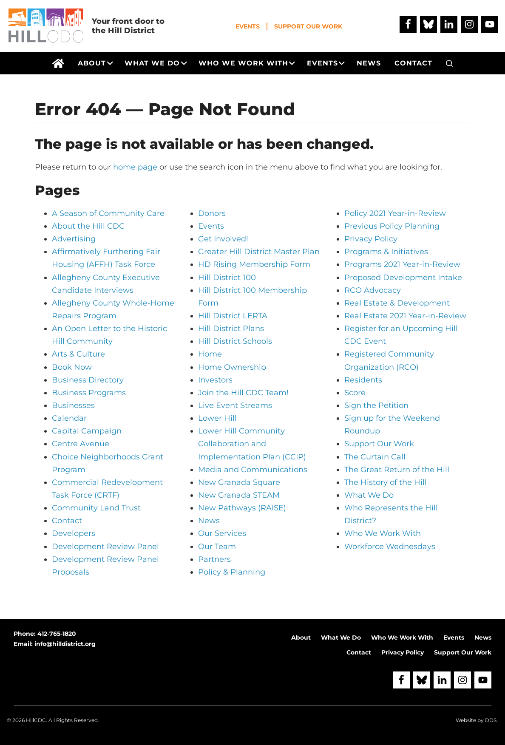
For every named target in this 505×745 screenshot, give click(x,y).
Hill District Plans (231, 328)
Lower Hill (217, 418)
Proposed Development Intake (403, 277)
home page (135, 167)
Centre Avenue (80, 443)
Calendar (69, 418)
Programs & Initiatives (386, 251)
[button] (449, 63)
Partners (214, 559)
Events (247, 26)
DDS (490, 720)
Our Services (222, 533)
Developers (73, 533)
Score (355, 392)
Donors (212, 213)
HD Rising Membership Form (254, 264)
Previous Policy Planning (392, 226)
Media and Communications (252, 469)
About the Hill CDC (88, 226)
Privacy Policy (370, 239)
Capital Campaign (87, 431)
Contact (67, 520)
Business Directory (88, 380)
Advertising (74, 239)
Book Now (72, 367)
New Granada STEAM (239, 495)
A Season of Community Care (108, 213)
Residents (363, 380)
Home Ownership (232, 367)
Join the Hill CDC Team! (243, 392)
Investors (215, 380)
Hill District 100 (227, 277)
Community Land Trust (96, 508)
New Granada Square (239, 482)
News (209, 520)
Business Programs (89, 392)
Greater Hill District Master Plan (259, 251)
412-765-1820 (56, 633)
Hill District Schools (235, 341)
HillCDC (36, 720)
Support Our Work (308, 26)
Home (210, 354)
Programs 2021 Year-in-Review (402, 264)
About (301, 637)
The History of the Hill (385, 482)
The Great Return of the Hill (396, 469)
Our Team (217, 546)
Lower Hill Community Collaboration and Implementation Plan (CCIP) (252, 443)
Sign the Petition (376, 405)
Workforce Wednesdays (389, 546)
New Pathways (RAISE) (242, 508)
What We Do (369, 495)
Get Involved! (223, 239)
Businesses (73, 405)
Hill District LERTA (232, 315)
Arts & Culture (78, 354)
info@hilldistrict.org (65, 644)
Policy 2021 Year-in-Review (395, 213)
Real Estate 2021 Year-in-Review (405, 315)
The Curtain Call (375, 457)
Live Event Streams (235, 405)
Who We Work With (382, 533)
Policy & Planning (231, 572)
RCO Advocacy (372, 290)
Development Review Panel (105, 546)
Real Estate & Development (397, 303)
